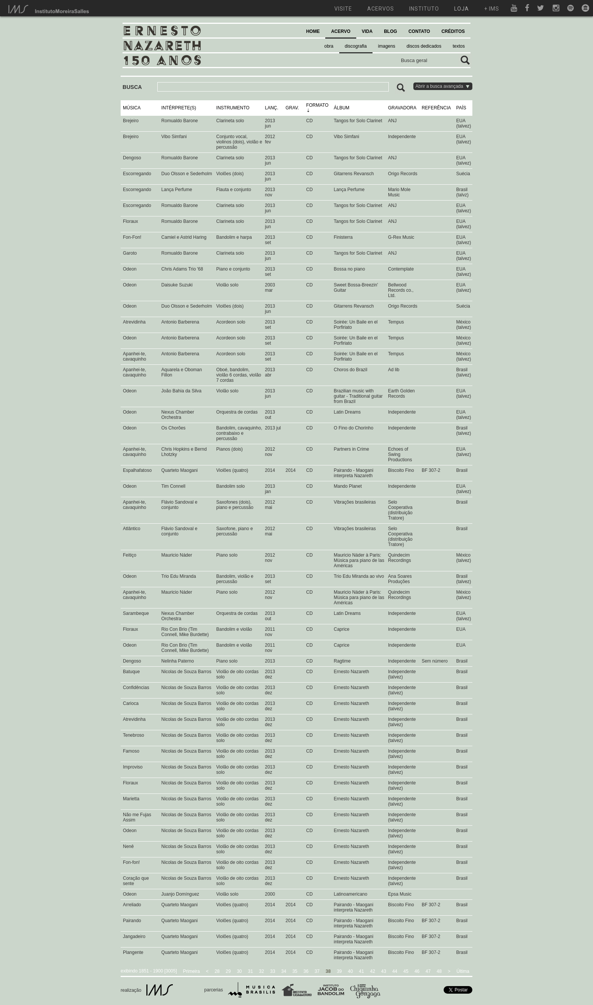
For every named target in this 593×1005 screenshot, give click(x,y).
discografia (356, 46)
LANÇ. (271, 107)
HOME (313, 31)
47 (427, 971)
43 (383, 971)
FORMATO (317, 105)
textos (459, 46)
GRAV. (292, 107)
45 (406, 971)
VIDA (367, 31)
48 (439, 971)
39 (339, 971)
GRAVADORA (402, 107)
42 (372, 971)
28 (216, 971)
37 (317, 971)
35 (294, 971)
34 (283, 971)
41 (361, 971)
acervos (380, 9)
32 (261, 971)
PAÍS (461, 107)
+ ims (491, 9)
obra (329, 46)
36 (305, 971)
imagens (386, 46)
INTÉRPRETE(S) (178, 107)
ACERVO (340, 31)
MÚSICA (132, 107)
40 (350, 971)
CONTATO (419, 31)
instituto (424, 9)
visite (343, 9)
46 (416, 971)
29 (228, 971)
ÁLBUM (341, 107)
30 (239, 971)
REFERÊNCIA (436, 107)
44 (394, 971)
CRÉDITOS (453, 31)
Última (462, 971)
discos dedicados (424, 46)
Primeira (191, 971)
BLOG (390, 31)
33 (272, 971)
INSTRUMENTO (233, 107)
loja (461, 9)
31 (250, 971)
